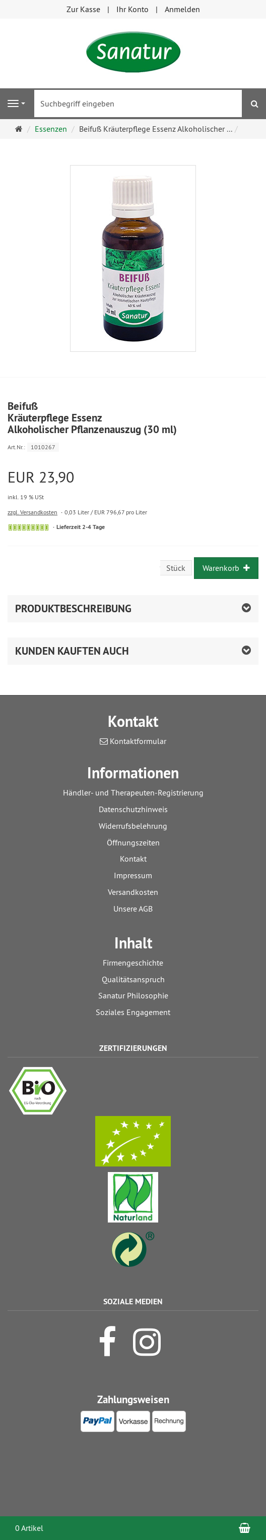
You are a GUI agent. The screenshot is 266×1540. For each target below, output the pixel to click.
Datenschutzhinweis (133, 809)
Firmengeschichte (133, 963)
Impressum (133, 875)
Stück (175, 568)
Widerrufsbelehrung (133, 826)
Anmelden (182, 9)
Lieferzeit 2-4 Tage (80, 527)
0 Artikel (29, 1528)
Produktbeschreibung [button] (73, 608)
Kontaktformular (133, 741)
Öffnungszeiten (133, 842)
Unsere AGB (133, 909)
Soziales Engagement (133, 1012)
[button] (133, 651)
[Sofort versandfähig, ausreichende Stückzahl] (28, 527)
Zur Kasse (83, 9)
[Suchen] (254, 103)
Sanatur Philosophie (133, 995)
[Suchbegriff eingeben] (138, 103)
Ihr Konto (132, 9)
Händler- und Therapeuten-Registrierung (133, 792)
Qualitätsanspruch (133, 979)
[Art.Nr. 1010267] (133, 446)
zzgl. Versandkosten (32, 512)
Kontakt (133, 859)
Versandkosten (133, 892)
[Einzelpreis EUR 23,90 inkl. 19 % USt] (133, 485)
